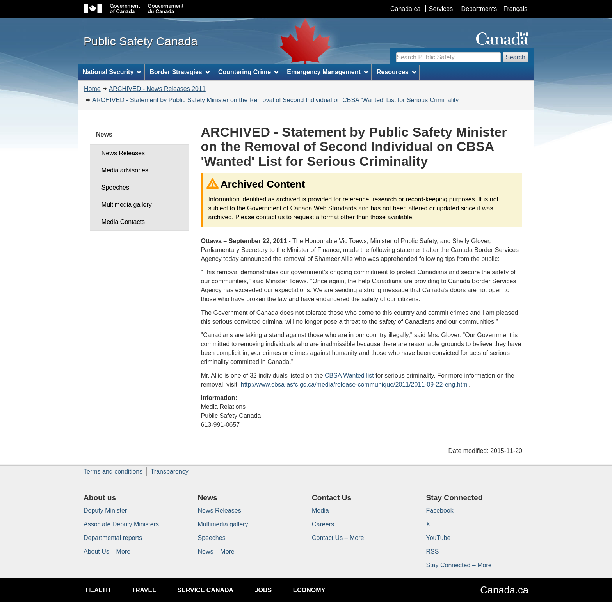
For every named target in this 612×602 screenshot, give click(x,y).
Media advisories (124, 170)
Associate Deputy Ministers (121, 524)
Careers (323, 524)
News (104, 134)
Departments (479, 8)
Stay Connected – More (459, 565)
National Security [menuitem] (112, 72)
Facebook (440, 510)
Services (441, 8)
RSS (432, 551)
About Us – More (107, 551)
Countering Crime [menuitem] (248, 72)
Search (515, 57)
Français (515, 8)
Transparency (170, 471)
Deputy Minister (105, 510)
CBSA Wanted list (349, 375)
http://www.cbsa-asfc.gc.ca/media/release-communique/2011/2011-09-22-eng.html (355, 384)
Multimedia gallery (126, 204)
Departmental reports (113, 538)
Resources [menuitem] (396, 72)
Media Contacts (123, 221)
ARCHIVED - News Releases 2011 (157, 88)
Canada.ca (405, 8)
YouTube (438, 538)
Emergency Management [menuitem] (327, 72)
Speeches (115, 187)
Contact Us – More (338, 538)
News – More (216, 551)
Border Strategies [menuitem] (180, 72)
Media (320, 510)
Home (92, 88)
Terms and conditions (113, 471)
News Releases (123, 153)
